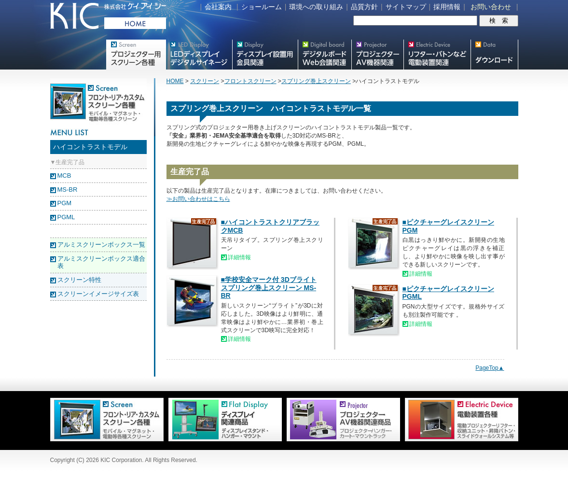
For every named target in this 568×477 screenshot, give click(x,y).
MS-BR (67, 189)
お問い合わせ (491, 7)
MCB (64, 175)
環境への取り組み (316, 7)
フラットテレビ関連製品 (265, 55)
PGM (64, 203)
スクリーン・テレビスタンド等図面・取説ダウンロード (494, 55)
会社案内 (218, 7)
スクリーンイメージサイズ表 (98, 293)
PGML (66, 217)
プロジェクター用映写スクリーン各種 (136, 55)
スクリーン (204, 81)
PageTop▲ (489, 368)
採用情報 (446, 7)
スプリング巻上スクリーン (316, 81)
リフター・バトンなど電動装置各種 (437, 55)
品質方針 (364, 7)
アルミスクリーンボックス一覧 (101, 244)
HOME (175, 81)
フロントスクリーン (250, 81)
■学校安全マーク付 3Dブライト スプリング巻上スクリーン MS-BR (269, 288)
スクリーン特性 (79, 279)
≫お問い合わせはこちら (198, 199)
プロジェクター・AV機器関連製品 (377, 55)
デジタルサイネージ (199, 55)
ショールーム (261, 7)
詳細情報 (239, 257)
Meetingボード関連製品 (324, 55)
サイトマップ (406, 7)
